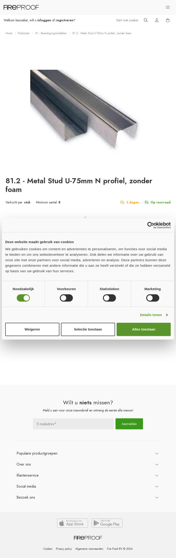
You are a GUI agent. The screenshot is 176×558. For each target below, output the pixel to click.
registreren (65, 20)
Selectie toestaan (88, 329)
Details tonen (151, 315)
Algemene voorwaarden (89, 549)
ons (23, 464)
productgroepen (37, 453)
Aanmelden (129, 424)
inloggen (44, 20)
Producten (24, 33)
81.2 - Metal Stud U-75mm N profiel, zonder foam (101, 33)
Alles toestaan (143, 329)
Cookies (47, 549)
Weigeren (32, 329)
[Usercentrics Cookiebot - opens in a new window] (151, 225)
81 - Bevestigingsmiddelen (51, 33)
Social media (26, 486)
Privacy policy (64, 549)
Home (9, 33)
